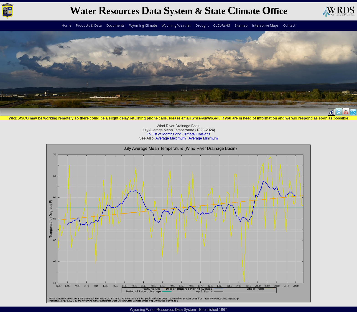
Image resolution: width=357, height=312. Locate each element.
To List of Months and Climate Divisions (178, 134)
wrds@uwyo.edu (206, 118)
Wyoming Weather (176, 25)
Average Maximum (171, 138)
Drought (202, 25)
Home (66, 25)
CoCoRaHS (221, 25)
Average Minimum (203, 138)
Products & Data (89, 25)
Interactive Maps (265, 25)
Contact (289, 25)
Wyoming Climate (143, 25)
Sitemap (241, 25)
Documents (115, 25)
